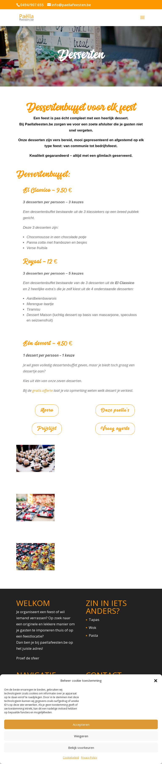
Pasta (93, 635)
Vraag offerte (115, 428)
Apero (47, 410)
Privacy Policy (89, 757)
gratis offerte (42, 390)
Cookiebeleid (71, 757)
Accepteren (81, 724)
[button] (156, 681)
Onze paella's (115, 410)
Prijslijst (46, 428)
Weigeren (81, 736)
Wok (92, 627)
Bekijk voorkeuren (81, 747)
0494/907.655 (32, 4)
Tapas (94, 619)
